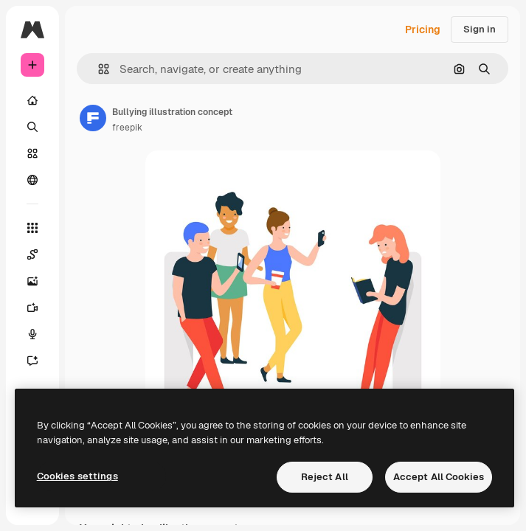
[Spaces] (32, 254)
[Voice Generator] (32, 334)
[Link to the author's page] (93, 118)
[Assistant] (32, 360)
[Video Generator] (32, 307)
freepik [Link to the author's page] (127, 127)
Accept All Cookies (438, 477)
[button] (97, 68)
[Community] (32, 180)
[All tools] (32, 228)
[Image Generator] (32, 281)
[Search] (32, 127)
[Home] (32, 100)
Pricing (422, 29)
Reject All (324, 477)
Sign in (479, 29)
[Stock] (32, 153)
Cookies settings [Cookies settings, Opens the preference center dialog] (77, 476)
